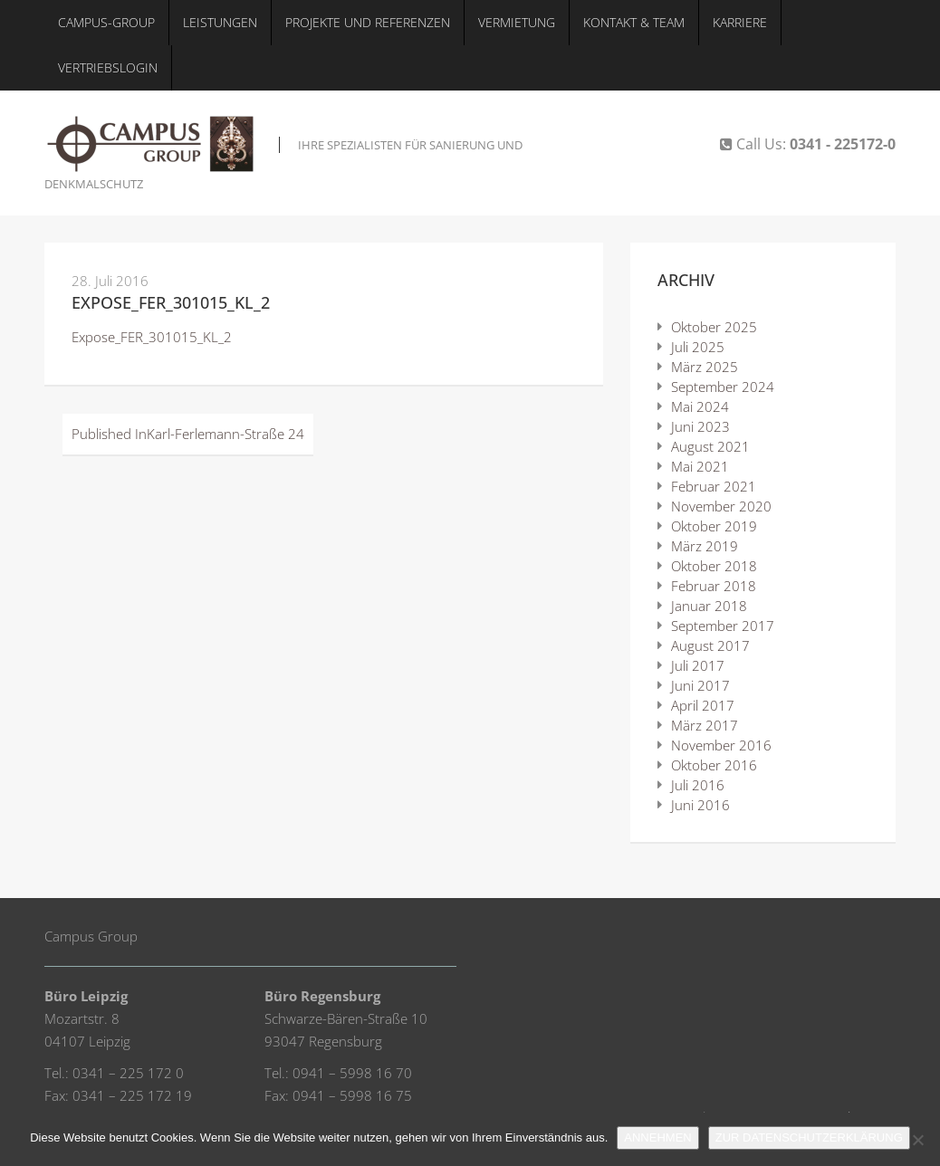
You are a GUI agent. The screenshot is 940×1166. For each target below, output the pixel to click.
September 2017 (722, 625)
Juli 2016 (697, 785)
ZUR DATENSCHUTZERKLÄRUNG (809, 1137)
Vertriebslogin (108, 67)
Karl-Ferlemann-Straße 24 (188, 434)
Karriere (740, 22)
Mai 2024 (700, 406)
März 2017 (704, 725)
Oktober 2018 (714, 566)
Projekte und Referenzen (367, 22)
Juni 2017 (700, 685)
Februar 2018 (713, 586)
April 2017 (702, 705)
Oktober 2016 (714, 765)
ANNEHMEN (657, 1137)
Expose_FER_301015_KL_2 (171, 302)
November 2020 (721, 506)
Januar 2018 (709, 606)
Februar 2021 (713, 486)
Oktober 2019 (714, 526)
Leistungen (220, 22)
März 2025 (704, 367)
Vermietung (516, 22)
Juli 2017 (697, 665)
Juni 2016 (700, 805)
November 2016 (721, 745)
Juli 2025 (697, 347)
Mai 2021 (700, 466)
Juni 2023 (700, 426)
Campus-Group (106, 22)
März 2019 (704, 546)
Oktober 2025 (714, 327)
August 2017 (710, 645)
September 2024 (722, 387)
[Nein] (917, 1140)
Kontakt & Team (634, 22)
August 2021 (710, 446)
